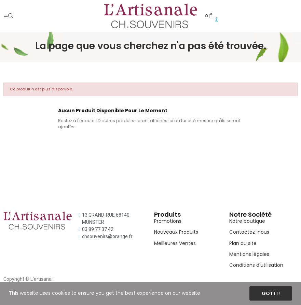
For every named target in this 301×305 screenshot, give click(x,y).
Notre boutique (247, 221)
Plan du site (243, 243)
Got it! (271, 293)
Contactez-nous (249, 232)
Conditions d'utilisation (256, 265)
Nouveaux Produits (176, 232)
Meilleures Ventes (175, 243)
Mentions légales (249, 254)
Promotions (167, 221)
